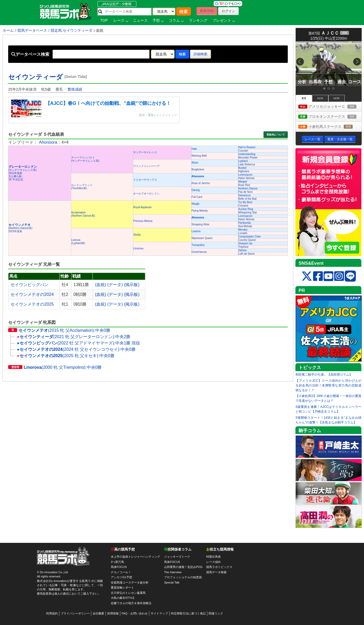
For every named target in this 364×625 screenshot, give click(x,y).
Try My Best (245, 202)
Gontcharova (199, 251)
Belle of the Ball (247, 198)
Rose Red (244, 185)
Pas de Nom (245, 191)
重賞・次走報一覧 (340, 139)
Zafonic (242, 250)
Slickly (137, 234)
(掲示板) (132, 284)
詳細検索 (200, 54)
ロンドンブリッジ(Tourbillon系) (81, 187)
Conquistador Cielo (249, 236)
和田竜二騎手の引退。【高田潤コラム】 (323, 374)
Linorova (138, 248)
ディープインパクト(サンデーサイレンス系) (85, 159)
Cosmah (243, 150)
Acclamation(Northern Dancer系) (83, 214)
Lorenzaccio (245, 174)
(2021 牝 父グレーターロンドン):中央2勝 (73, 336)
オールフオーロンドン (146, 193)
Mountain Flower (248, 157)
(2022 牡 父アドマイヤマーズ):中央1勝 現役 (78, 343)
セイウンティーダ (47, 77)
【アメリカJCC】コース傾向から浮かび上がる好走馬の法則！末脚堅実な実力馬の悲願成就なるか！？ (328, 385)
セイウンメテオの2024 (32, 294)
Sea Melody (245, 226)
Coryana (243, 205)
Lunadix (242, 233)
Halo (194, 148)
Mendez (243, 229)
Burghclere (197, 169)
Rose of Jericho (200, 183)
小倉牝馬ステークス (330, 126)
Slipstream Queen (202, 238)
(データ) (115, 284)
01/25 (336, 98)
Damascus (244, 195)
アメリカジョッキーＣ (330, 106)
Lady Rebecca (246, 164)
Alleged (242, 181)
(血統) (100, 284)
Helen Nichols (246, 178)
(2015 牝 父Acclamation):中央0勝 (59, 330)
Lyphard (243, 161)
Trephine (243, 246)
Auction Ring (245, 209)
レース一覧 (312, 139)
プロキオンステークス (330, 116)
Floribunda (244, 222)
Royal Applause (142, 207)
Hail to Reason (247, 147)
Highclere (243, 171)
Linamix (195, 231)
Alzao (194, 162)
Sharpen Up (245, 243)
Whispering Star (247, 212)
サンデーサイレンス (145, 152)
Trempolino (198, 245)
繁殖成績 (75, 89)
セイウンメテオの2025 (32, 304)
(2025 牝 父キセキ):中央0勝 (65, 355)
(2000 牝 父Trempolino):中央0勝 (55, 367)
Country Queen (247, 240)
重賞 (303, 98)
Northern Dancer (248, 188)
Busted (242, 167)
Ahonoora (48, 142)
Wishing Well (199, 155)
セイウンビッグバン (30, 284)
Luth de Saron (246, 253)
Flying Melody (199, 210)
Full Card (196, 196)
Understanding (246, 154)
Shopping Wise (200, 224)
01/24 (320, 98)
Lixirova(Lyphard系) (78, 242)
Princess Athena (142, 221)
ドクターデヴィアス (145, 179)
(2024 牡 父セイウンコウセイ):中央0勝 (76, 349)
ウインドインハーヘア (146, 166)
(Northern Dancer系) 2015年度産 (20, 228)
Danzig (195, 190)
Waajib (195, 203)
